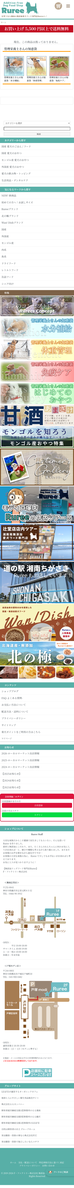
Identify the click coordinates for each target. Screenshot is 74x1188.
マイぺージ (37, 738)
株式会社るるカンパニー (37, 1104)
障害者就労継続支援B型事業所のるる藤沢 (37, 1116)
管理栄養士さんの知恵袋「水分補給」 (13, 79)
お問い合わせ (48, 1165)
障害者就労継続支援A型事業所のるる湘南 (37, 1110)
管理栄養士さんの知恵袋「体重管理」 (36, 79)
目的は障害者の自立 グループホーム (37, 1129)
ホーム (3, 22)
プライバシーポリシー (29, 1165)
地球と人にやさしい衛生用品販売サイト (37, 1097)
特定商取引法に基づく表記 (51, 1162)
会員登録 (37, 805)
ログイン (37, 814)
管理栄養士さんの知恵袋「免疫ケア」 (58, 79)
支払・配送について (27, 1162)
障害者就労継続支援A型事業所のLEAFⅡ (37, 1122)
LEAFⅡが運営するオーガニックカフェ (37, 1091)
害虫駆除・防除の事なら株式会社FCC (37, 1135)
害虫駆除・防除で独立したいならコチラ (37, 1141)
